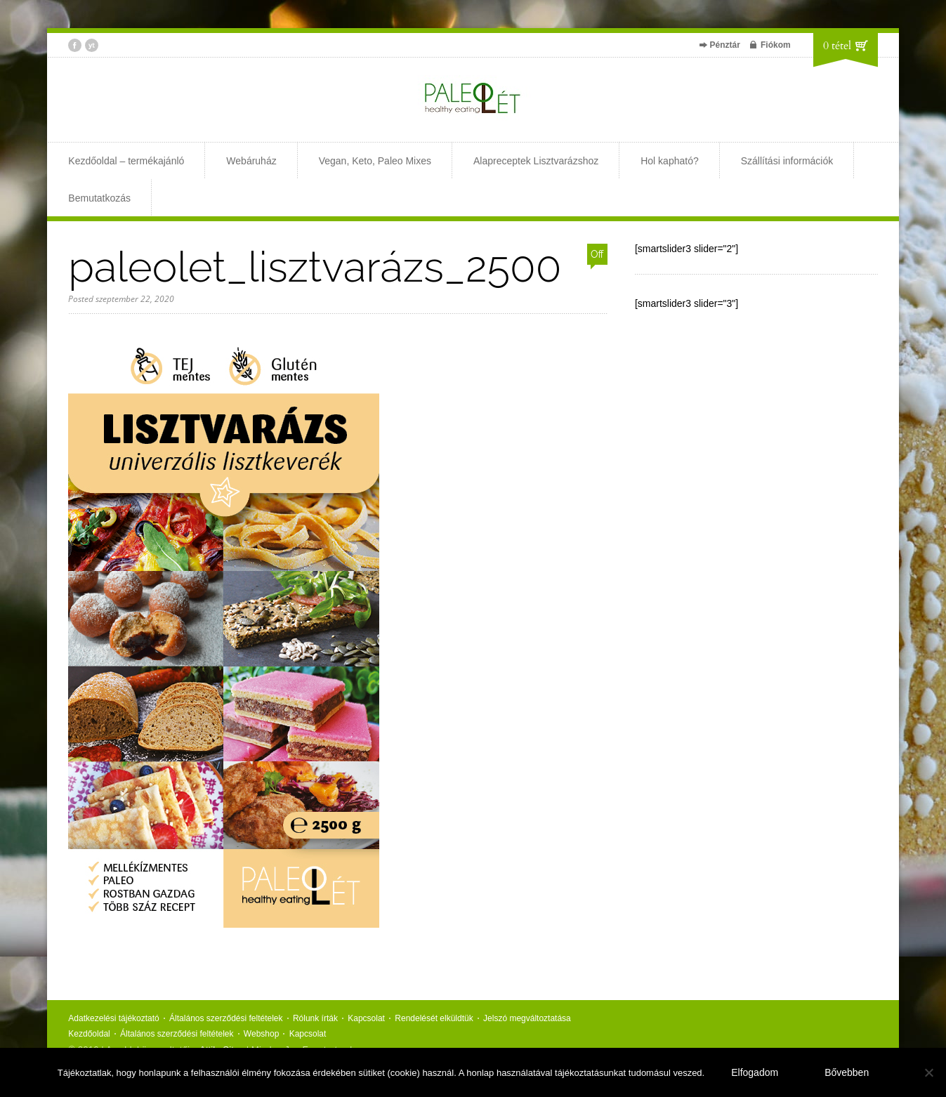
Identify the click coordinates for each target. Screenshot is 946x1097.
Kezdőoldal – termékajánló (126, 160)
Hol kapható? (669, 160)
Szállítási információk (787, 160)
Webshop (261, 1034)
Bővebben (847, 1072)
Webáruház (251, 160)
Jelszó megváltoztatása (527, 1018)
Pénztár (725, 45)
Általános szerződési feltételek (225, 1018)
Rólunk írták (315, 1018)
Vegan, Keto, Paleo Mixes (375, 160)
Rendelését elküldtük (434, 1018)
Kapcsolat (366, 1018)
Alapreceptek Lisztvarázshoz (535, 160)
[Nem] (928, 1072)
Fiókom (776, 45)
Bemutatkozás (99, 198)
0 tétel (837, 45)
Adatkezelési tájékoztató (113, 1018)
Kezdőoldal (89, 1034)
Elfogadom (754, 1072)
